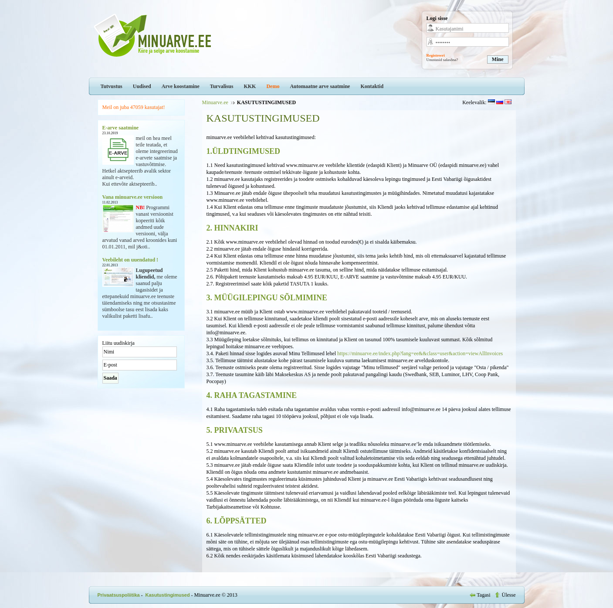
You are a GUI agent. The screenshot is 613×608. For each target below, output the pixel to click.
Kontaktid (371, 86)
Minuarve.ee (215, 102)
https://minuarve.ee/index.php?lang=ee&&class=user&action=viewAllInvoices (420, 353)
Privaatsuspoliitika (119, 595)
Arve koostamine (181, 86)
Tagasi (481, 595)
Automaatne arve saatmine (320, 86)
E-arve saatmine (120, 128)
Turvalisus (222, 86)
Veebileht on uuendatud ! (130, 260)
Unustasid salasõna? (442, 60)
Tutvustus (111, 86)
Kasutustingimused (168, 595)
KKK (250, 86)
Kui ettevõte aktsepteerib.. (129, 184)
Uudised (142, 86)
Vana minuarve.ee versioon (132, 197)
